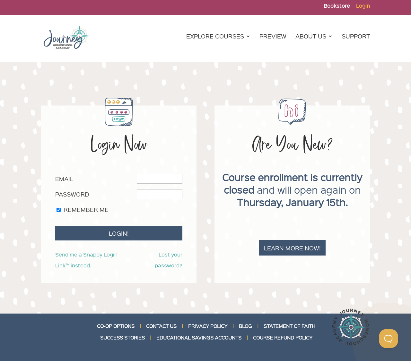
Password (72, 194)
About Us (310, 37)
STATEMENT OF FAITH (289, 326)
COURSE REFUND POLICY (282, 337)
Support (356, 37)
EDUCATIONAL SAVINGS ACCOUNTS (198, 337)
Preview (272, 37)
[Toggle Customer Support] (388, 338)
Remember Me (86, 210)
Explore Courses (215, 37)
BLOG (245, 326)
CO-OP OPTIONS (116, 326)
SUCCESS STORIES (122, 337)
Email (64, 179)
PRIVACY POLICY (207, 326)
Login (363, 6)
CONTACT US (161, 326)
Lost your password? (168, 260)
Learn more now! (292, 248)
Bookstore (337, 6)
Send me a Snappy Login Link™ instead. (86, 260)
